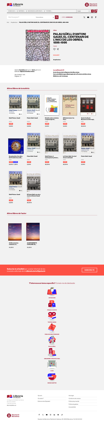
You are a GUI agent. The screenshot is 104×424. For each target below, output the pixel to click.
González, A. (23, 70)
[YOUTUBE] (88, 17)
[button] (95, 11)
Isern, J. (34, 70)
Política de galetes (73, 404)
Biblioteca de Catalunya (60, 76)
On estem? (41, 398)
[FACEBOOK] (95, 17)
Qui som (40, 395)
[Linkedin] (54, 414)
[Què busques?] (21, 17)
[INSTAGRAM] (92, 17)
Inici (8, 22)
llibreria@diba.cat (11, 405)
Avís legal (71, 395)
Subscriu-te (89, 270)
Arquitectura (57, 59)
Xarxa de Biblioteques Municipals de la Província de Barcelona (72, 74)
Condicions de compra (75, 398)
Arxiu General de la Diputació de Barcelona (66, 72)
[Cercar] (56, 17)
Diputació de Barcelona (27, 71)
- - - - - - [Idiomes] (83, 11)
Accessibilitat (72, 407)
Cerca (67, 17)
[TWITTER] (84, 17)
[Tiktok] (62, 414)
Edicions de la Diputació (44, 401)
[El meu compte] (92, 11)
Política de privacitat (74, 401)
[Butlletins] (58, 414)
